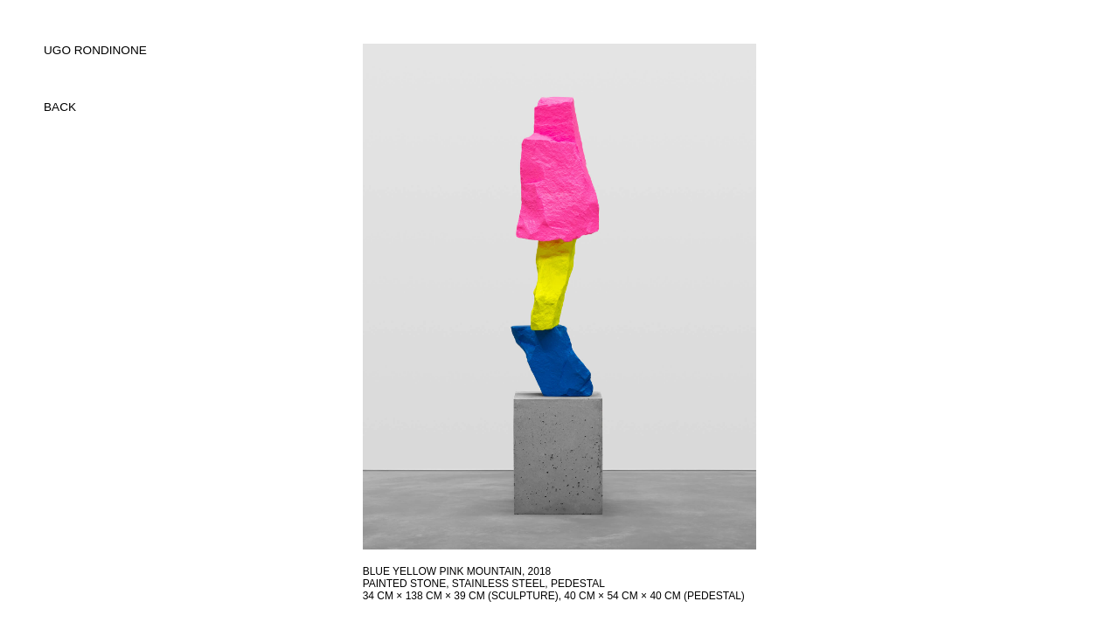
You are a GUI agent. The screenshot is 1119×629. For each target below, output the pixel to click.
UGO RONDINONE (95, 50)
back (60, 107)
